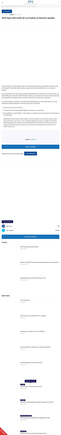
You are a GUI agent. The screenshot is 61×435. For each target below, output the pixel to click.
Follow (57, 211)
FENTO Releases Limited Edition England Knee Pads (35, 398)
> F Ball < (22, 365)
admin (33, 120)
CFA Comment (8, 6)
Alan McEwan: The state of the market (31, 367)
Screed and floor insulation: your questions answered (35, 327)
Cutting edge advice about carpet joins (31, 343)
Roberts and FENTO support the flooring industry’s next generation (39, 243)
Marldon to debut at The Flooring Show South (33, 414)
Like (58, 206)
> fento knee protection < (26, 396)
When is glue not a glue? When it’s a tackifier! (33, 296)
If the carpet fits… (25, 281)
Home (3, 6)
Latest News (23, 412)
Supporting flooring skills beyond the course (33, 258)
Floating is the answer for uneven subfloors (32, 312)
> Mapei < (23, 380)
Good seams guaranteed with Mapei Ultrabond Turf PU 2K (36, 383)
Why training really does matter (29, 227)
